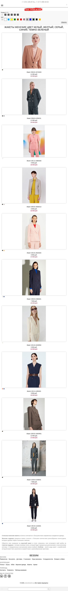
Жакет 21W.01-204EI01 (34, 479)
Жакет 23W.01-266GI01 (34, 299)
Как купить (12, 559)
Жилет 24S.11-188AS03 (34, 161)
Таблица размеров (20, 570)
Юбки (12, 564)
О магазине (27, 559)
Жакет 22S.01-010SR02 (34, 345)
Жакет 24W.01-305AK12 (34, 207)
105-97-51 (28, 2)
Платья (2, 564)
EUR (7, 12)
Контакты (3, 570)
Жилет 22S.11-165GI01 (34, 391)
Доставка (19, 559)
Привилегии (3, 559)
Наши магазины (37, 559)
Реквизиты (10, 570)
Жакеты (29, 564)
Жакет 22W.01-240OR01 (34, 433)
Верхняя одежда (21, 564)
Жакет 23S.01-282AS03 (34, 253)
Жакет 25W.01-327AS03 (34, 72)
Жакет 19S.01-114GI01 (34, 526)
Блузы (8, 564)
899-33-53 (42, 2)
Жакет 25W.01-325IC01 (34, 118)
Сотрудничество (48, 559)
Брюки (35, 564)
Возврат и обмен (59, 559)
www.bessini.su (29, 583)
